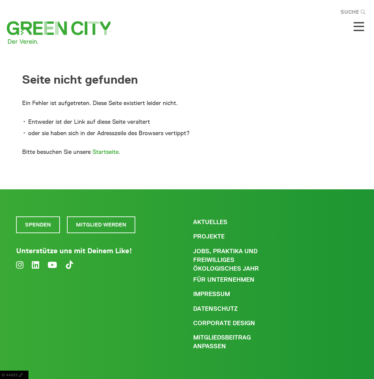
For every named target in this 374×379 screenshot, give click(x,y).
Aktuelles (210, 222)
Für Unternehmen (223, 279)
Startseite (105, 152)
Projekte (209, 236)
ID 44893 (14, 375)
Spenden (38, 224)
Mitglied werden (101, 224)
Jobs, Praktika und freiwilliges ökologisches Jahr (226, 260)
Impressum (211, 294)
